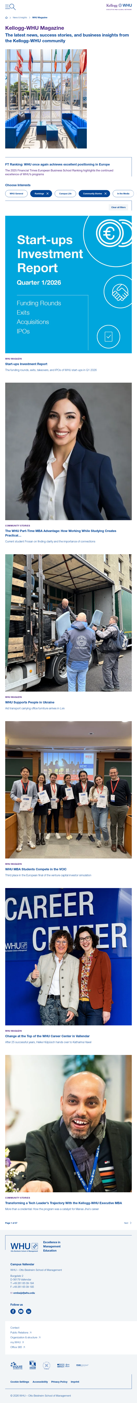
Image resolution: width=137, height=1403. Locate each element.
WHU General (16, 194)
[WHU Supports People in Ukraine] (5, 712)
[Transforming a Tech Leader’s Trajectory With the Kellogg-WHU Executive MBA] (5, 1213)
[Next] (128, 1223)
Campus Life (65, 194)
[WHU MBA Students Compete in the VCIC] (5, 879)
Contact (14, 1328)
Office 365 (16, 1347)
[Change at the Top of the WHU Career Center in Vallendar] (5, 1046)
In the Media (123, 194)
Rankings (39, 194)
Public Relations (19, 1333)
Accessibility (40, 1382)
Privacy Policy (59, 1382)
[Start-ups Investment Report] (5, 374)
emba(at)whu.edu (24, 1293)
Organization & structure (24, 1337)
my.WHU (15, 1342)
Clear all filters (118, 208)
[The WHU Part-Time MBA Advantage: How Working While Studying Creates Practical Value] (5, 545)
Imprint (75, 1382)
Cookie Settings (19, 1382)
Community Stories (92, 194)
